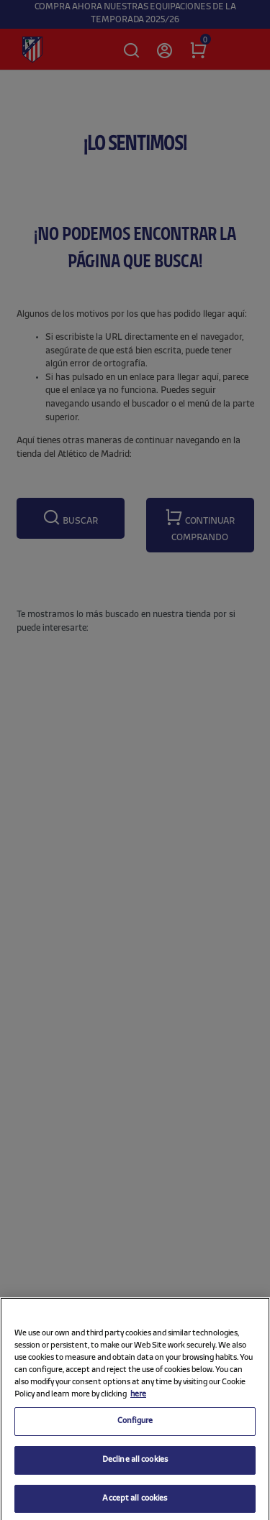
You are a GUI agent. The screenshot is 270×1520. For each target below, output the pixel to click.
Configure (135, 1427)
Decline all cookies (135, 1466)
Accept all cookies (134, 1504)
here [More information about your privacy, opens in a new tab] (138, 1400)
